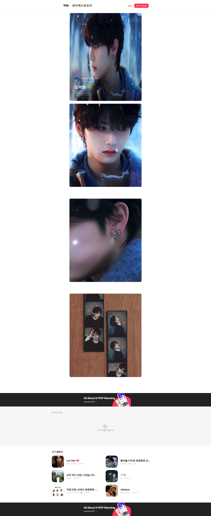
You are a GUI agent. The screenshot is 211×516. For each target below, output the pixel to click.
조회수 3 (77, 478)
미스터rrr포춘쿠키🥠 (74, 493)
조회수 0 (81, 464)
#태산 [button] (89, 93)
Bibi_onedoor (71, 464)
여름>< (69, 478)
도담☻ (123, 464)
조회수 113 (131, 464)
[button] (130, 5)
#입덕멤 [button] (79, 93)
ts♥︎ (121, 478)
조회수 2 (87, 493)
